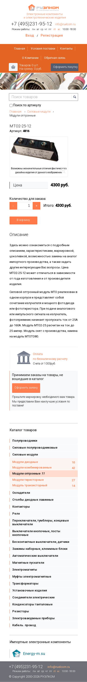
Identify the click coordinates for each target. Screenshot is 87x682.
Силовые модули (39, 111)
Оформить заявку (26, 387)
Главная (19, 48)
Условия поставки (43, 48)
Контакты (66, 48)
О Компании (30, 58)
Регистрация (52, 35)
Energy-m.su (34, 653)
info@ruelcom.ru (65, 24)
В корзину (23, 220)
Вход (30, 35)
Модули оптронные (22, 115)
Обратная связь (54, 58)
